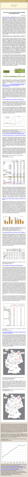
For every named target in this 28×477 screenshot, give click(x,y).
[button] (27, 1)
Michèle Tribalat (14, 5)
